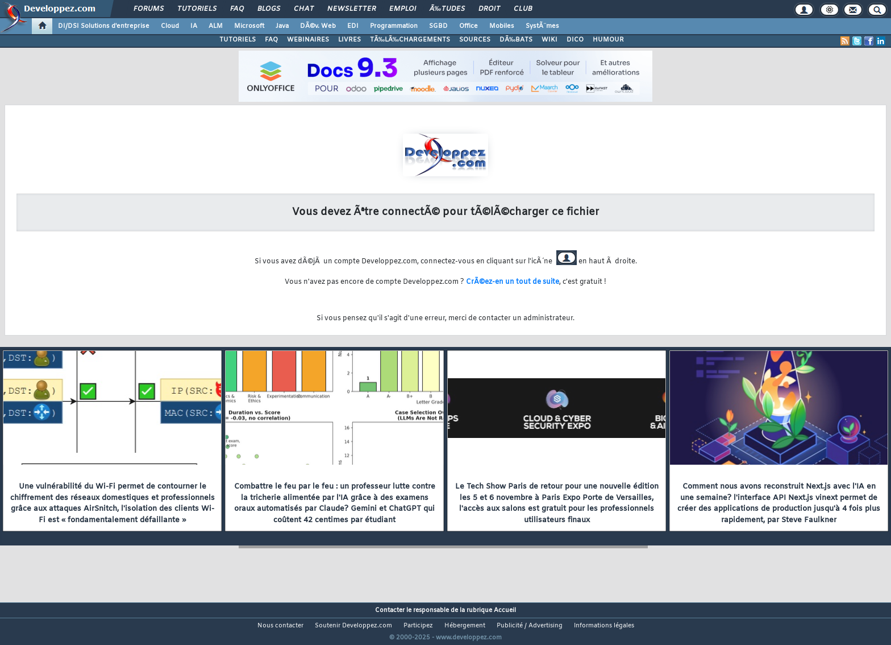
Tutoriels (197, 9)
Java (282, 26)
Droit (489, 9)
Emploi (402, 9)
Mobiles (501, 26)
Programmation (394, 26)
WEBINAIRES (308, 40)
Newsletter (351, 9)
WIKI (549, 40)
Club (523, 9)
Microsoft (249, 26)
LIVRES (349, 40)
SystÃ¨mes (542, 26)
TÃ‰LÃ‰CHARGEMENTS (410, 40)
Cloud (170, 26)
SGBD (438, 26)
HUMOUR (608, 40)
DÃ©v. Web (318, 26)
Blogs (268, 9)
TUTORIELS (237, 40)
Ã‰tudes (447, 9)
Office (468, 26)
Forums (148, 9)
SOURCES (474, 40)
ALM (216, 26)
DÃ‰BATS (515, 40)
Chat (304, 9)
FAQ (237, 9)
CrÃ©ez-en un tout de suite (512, 282)
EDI (353, 26)
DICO (575, 40)
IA (193, 26)
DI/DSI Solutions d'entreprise (103, 26)
